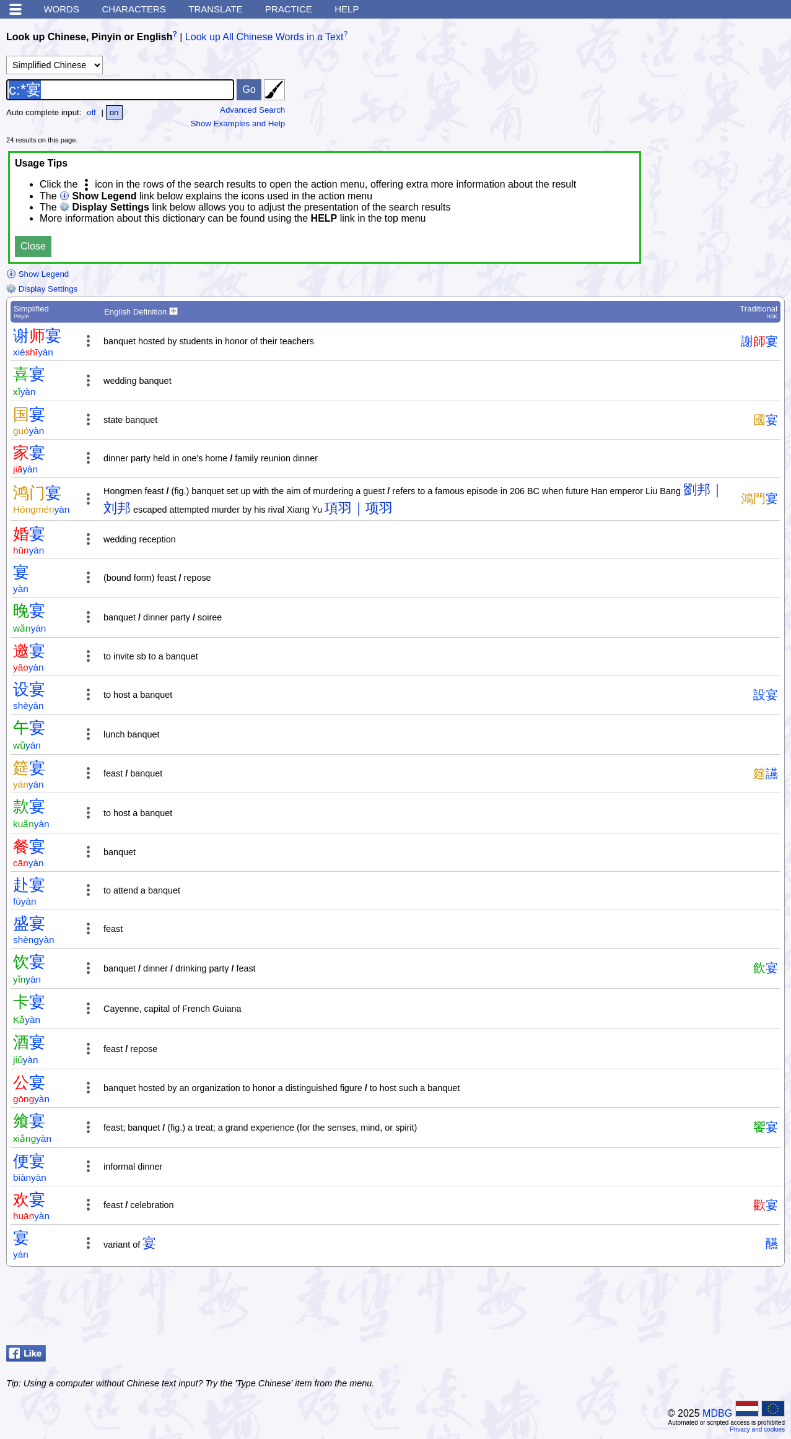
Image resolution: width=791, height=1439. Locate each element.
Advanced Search (252, 110)
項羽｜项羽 (359, 508)
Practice (288, 9)
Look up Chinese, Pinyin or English (89, 37)
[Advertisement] (686, 1309)
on (114, 112)
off (91, 112)
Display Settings (41, 288)
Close (33, 246)
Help (346, 9)
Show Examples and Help (238, 123)
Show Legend (37, 274)
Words (61, 9)
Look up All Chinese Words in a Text (264, 37)
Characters (133, 9)
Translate (215, 9)
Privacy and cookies (757, 1429)
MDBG (717, 1413)
